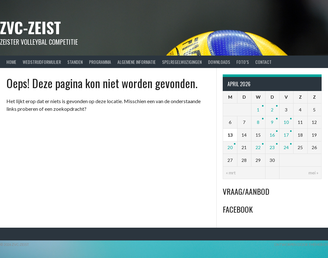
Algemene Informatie (136, 61)
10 (286, 122)
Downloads (219, 61)
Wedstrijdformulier (42, 61)
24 (286, 147)
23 (272, 147)
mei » (313, 172)
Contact (263, 61)
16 (272, 135)
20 (230, 147)
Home (11, 61)
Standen (75, 61)
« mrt (231, 172)
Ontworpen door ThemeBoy (301, 244)
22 (258, 147)
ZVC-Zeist (30, 27)
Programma (100, 61)
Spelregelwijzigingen (182, 61)
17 (286, 135)
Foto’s (242, 61)
